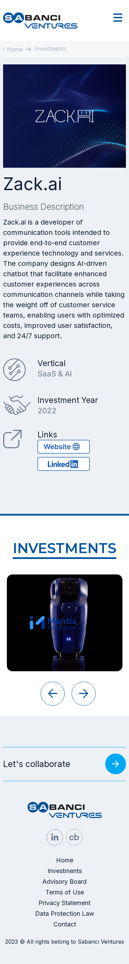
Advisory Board (64, 881)
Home (64, 860)
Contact (64, 924)
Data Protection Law (64, 913)
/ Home (13, 49)
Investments (64, 870)
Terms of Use (64, 892)
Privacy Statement (64, 902)
